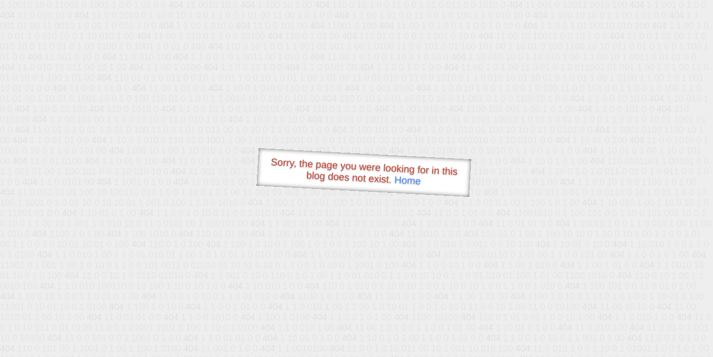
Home (407, 180)
